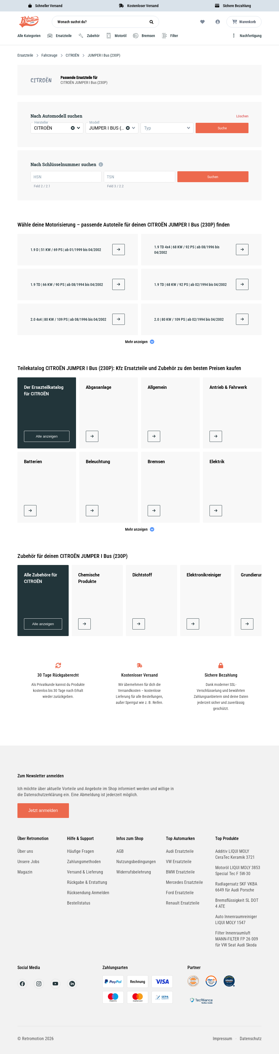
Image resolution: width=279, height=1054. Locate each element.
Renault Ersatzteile (182, 903)
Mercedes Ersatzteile (184, 882)
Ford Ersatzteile (180, 892)
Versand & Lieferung (85, 872)
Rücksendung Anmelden (88, 892)
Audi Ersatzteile (180, 851)
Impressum (222, 1038)
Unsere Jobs (28, 861)
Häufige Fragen (80, 851)
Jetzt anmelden (43, 810)
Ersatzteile (25, 55)
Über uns (25, 851)
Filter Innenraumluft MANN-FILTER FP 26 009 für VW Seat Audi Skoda (236, 939)
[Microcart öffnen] (244, 22)
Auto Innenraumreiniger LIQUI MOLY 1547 (236, 919)
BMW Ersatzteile (180, 872)
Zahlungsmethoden (84, 861)
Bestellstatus (78, 903)
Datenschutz (251, 1038)
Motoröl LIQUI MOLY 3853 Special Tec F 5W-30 (237, 870)
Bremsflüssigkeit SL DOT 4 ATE (236, 903)
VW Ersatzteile (179, 861)
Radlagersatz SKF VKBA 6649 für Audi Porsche (236, 887)
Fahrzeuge (49, 55)
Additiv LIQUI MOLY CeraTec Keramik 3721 (235, 854)
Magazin (24, 872)
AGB (120, 851)
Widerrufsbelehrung (133, 872)
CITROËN (72, 55)
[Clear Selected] (73, 128)
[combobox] (57, 128)
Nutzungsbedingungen (136, 861)
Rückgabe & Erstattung (87, 882)
